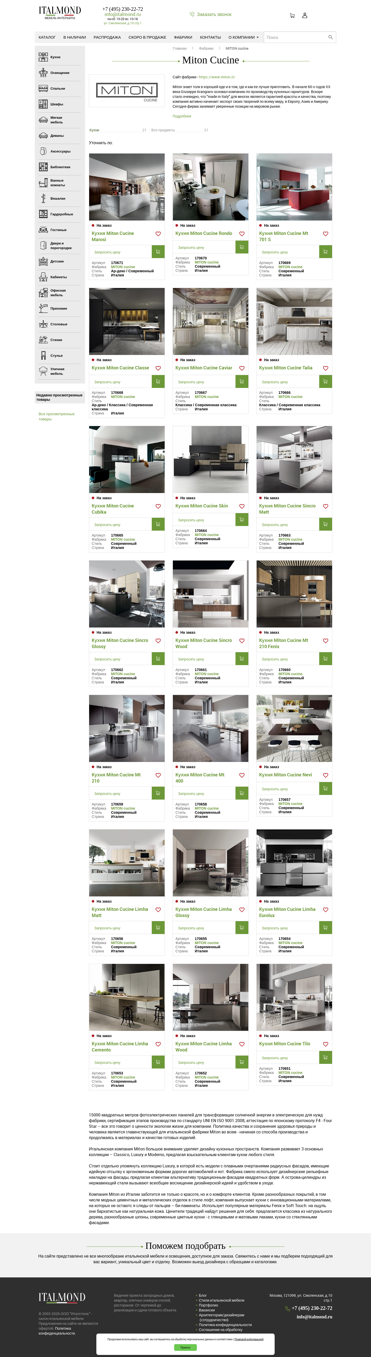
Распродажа (107, 37)
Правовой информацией (249, 1339)
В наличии (74, 37)
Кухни (94, 130)
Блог (203, 1295)
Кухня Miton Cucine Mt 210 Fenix (283, 643)
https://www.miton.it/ (217, 76)
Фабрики (183, 37)
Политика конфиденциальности (225, 1324)
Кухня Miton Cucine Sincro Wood (203, 643)
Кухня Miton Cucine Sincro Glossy (120, 643)
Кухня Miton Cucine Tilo (284, 1043)
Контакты (210, 37)
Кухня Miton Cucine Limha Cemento (120, 1046)
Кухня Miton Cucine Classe (120, 367)
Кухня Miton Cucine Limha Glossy (203, 912)
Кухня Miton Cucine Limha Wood (203, 1046)
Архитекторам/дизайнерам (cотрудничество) (221, 1317)
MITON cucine (123, 267)
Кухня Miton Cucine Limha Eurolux (287, 912)
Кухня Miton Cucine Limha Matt (120, 912)
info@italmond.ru (123, 14)
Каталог (47, 37)
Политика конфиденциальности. (57, 1331)
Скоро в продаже (147, 37)
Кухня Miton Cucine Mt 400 (199, 777)
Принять (185, 1347)
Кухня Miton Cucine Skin (201, 506)
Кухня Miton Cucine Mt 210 (116, 777)
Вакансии (207, 1310)
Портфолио (208, 1305)
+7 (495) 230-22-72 (122, 9)
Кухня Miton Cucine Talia (286, 367)
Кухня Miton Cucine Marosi (113, 236)
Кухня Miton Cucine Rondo (203, 233)
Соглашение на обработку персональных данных (220, 1332)
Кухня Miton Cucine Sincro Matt (287, 509)
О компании (244, 37)
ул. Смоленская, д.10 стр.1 (123, 23)
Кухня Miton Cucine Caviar (203, 367)
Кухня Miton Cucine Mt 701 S (283, 236)
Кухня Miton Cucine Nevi (285, 774)
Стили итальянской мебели (221, 1300)
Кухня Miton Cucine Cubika (113, 509)
